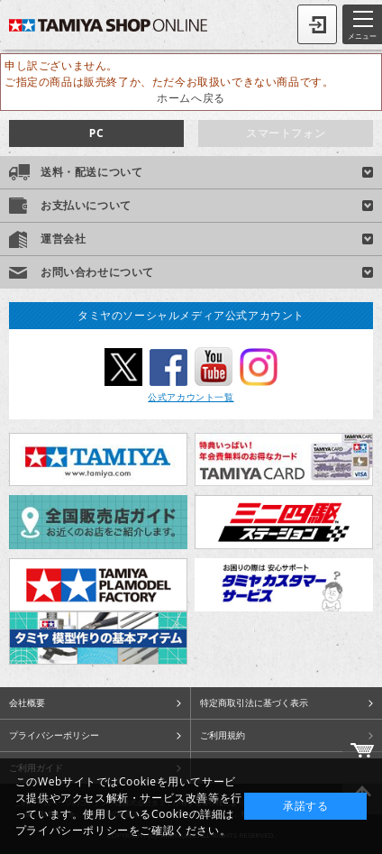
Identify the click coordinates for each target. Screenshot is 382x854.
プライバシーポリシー (54, 735)
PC (96, 133)
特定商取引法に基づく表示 (254, 702)
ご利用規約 (222, 735)
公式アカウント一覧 (190, 396)
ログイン (317, 24)
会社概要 (27, 702)
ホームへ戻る (191, 98)
